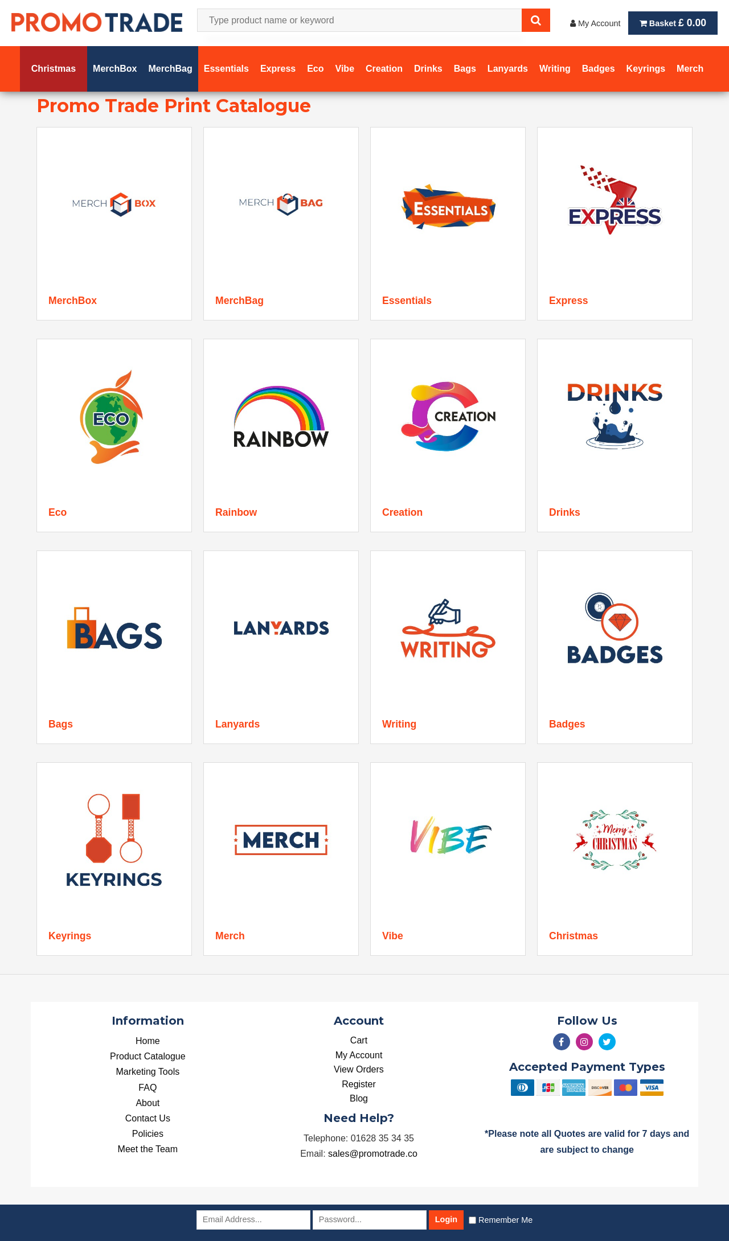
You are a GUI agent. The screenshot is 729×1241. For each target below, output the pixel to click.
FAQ (147, 1087)
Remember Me (505, 1219)
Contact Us (147, 1118)
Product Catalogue (148, 1056)
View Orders (359, 1069)
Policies (147, 1134)
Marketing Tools (147, 1071)
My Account (595, 23)
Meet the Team (148, 1149)
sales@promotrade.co (372, 1153)
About (147, 1103)
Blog (359, 1098)
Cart (358, 1040)
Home (148, 1041)
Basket (673, 22)
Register (359, 1084)
